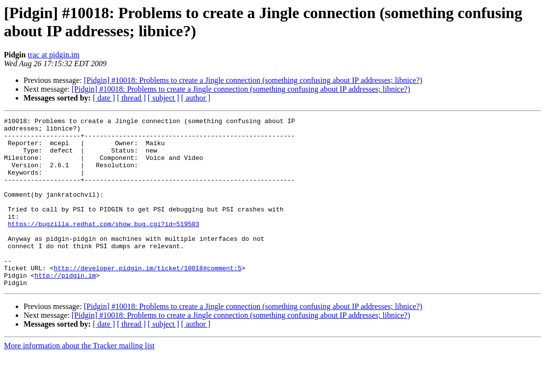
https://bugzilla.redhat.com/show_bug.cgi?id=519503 (103, 245)
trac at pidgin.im (53, 55)
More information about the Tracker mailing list (79, 379)
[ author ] (196, 98)
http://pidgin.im (65, 307)
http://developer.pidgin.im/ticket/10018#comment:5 (147, 298)
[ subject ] (163, 98)
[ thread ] (131, 98)
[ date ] (104, 98)
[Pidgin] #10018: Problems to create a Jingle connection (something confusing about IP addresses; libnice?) (253, 80)
